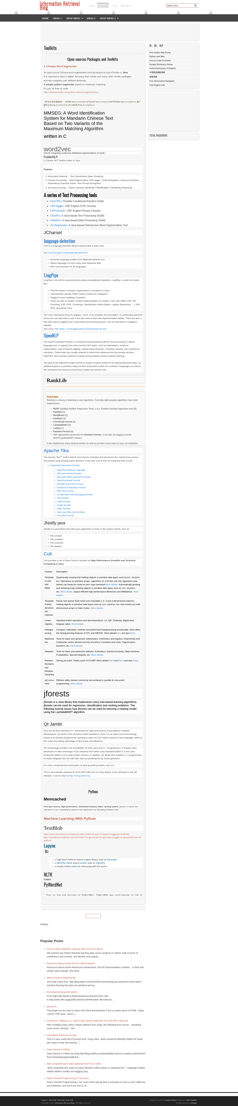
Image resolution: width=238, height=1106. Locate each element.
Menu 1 (57, 18)
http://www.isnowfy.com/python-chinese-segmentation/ (71, 92)
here (118, 633)
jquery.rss (52, 1006)
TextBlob (53, 828)
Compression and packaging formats (75, 494)
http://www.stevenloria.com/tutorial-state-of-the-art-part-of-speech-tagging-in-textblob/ (87, 834)
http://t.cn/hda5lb (79, 102)
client (74, 866)
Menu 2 (91, 18)
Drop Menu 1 (108, 18)
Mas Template (192, 1100)
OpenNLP (51, 335)
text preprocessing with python (62, 992)
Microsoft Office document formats (73, 477)
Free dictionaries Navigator (162, 81)
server (83, 863)
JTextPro (55, 215)
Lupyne (49, 845)
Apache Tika (56, 450)
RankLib (57, 380)
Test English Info (157, 85)
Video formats (63, 508)
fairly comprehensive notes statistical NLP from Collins (74, 1063)
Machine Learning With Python (70, 819)
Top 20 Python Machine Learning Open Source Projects (75, 949)
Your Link (52, 1100)
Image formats (64, 505)
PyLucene (112, 859)
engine (87, 859)
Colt (48, 553)
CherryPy (100, 863)
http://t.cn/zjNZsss (86, 105)
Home (92, 5)
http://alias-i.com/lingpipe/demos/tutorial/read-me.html (81, 329)
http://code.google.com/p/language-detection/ (66, 252)
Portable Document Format (70, 484)
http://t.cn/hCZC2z (60, 105)
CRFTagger (56, 206)
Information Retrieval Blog (64, 1103)
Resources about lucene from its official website (71, 963)
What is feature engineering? (61, 977)
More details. (112, 584)
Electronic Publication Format (71, 487)
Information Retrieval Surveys (62, 1035)
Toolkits (103, 5)
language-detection (59, 241)
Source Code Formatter (160, 60)
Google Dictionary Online (161, 64)
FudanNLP (51, 157)
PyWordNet (53, 884)
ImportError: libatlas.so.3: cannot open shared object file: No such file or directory (87, 1020)
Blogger (194, 1103)
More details (67, 591)
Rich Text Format (65, 491)
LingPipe (51, 275)
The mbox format (65, 515)
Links (113, 5)
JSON (69, 863)
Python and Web (157, 56)
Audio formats (63, 501)
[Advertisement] (120, 32)
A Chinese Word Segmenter (60, 66)
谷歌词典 (153, 77)
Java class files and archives (71, 512)
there (132, 633)
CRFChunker (57, 210)
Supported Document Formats (65, 465)
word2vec (57, 149)
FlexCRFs (56, 201)
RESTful (61, 863)
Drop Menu (73, 18)
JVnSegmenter (58, 225)
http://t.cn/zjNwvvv (128, 102)
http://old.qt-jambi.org (79, 775)
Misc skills (125, 5)
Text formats (63, 498)
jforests (56, 693)
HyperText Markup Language (71, 470)
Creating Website (170, 1100)
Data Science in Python (59, 1049)
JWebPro (55, 220)
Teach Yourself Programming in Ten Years (68, 1078)
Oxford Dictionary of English (162, 68)
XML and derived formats (69, 473)
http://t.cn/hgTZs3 (102, 102)
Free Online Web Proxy (160, 52)
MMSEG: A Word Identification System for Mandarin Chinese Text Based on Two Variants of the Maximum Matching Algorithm (78, 120)
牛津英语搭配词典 (157, 72)
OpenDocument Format (68, 480)
